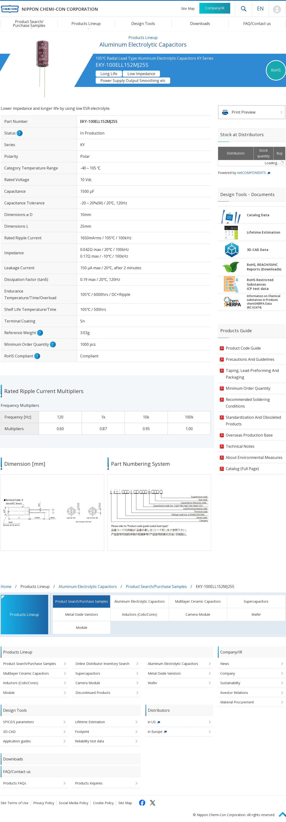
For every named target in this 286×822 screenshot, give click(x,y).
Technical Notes (240, 446)
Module (81, 627)
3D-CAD (9, 731)
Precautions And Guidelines (250, 359)
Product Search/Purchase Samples (156, 586)
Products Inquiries (89, 783)
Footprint (82, 731)
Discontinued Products (92, 692)
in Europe (155, 731)
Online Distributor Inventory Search (102, 663)
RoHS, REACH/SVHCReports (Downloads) (264, 266)
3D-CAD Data (257, 249)
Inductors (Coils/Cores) (139, 614)
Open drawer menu (243, 8)
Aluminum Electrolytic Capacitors (88, 586)
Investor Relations (234, 692)
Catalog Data (258, 215)
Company (227, 673)
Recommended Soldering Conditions (248, 403)
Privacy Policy (43, 803)
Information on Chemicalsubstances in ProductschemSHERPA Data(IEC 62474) (263, 302)
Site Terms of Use (14, 803)
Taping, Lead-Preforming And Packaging (252, 374)
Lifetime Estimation (263, 232)
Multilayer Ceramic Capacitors (198, 601)
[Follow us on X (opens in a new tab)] (152, 803)
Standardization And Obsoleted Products (253, 421)
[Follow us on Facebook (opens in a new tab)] (142, 803)
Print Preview (243, 112)
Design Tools (143, 23)
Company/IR (214, 8)
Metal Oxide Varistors (81, 614)
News (224, 663)
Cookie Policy (103, 803)
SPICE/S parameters (18, 722)
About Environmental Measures (254, 457)
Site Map (188, 8)
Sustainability (230, 683)
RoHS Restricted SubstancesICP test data (260, 284)
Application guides (17, 741)
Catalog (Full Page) (242, 468)
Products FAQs (14, 783)
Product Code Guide (243, 348)
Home (6, 586)
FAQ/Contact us (257, 23)
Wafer (256, 614)
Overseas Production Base (249, 435)
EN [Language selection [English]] (260, 8)
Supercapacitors (256, 601)
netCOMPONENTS (251, 172)
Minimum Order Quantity (248, 388)
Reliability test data (89, 741)
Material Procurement (237, 702)
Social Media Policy (73, 803)
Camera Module (198, 614)
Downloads (200, 23)
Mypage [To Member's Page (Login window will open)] (277, 9)
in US (152, 722)
